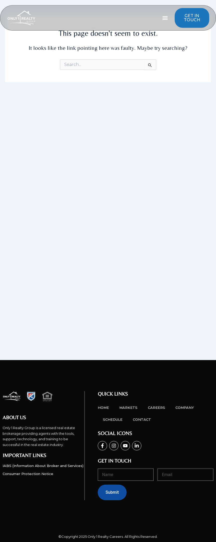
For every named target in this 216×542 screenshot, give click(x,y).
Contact (142, 419)
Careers (156, 407)
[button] (165, 18)
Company (184, 407)
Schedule (112, 419)
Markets (128, 407)
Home (103, 407)
